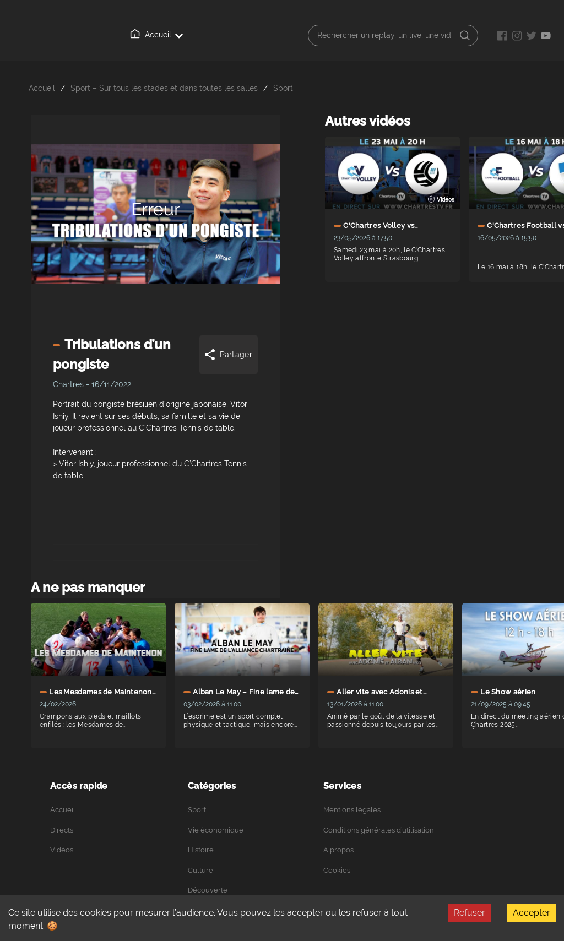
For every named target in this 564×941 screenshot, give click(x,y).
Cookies (336, 870)
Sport (283, 88)
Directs (61, 830)
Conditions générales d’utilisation (378, 830)
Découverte (207, 890)
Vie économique (215, 830)
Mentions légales (352, 810)
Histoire (201, 850)
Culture (200, 870)
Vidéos (61, 850)
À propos (338, 850)
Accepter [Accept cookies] (531, 912)
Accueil (156, 34)
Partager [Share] (227, 354)
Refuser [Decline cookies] (469, 912)
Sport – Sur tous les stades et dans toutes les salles (164, 88)
